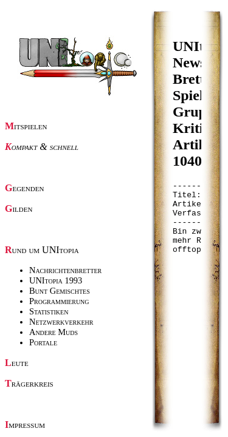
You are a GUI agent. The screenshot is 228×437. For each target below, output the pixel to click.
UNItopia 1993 (55, 280)
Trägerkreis (29, 383)
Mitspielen (26, 126)
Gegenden (24, 188)
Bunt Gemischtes (59, 291)
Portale (43, 342)
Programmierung (59, 301)
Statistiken (48, 311)
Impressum (25, 424)
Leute (17, 362)
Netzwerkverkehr (61, 322)
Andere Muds (53, 332)
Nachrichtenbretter (65, 270)
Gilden (18, 208)
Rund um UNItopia (42, 250)
